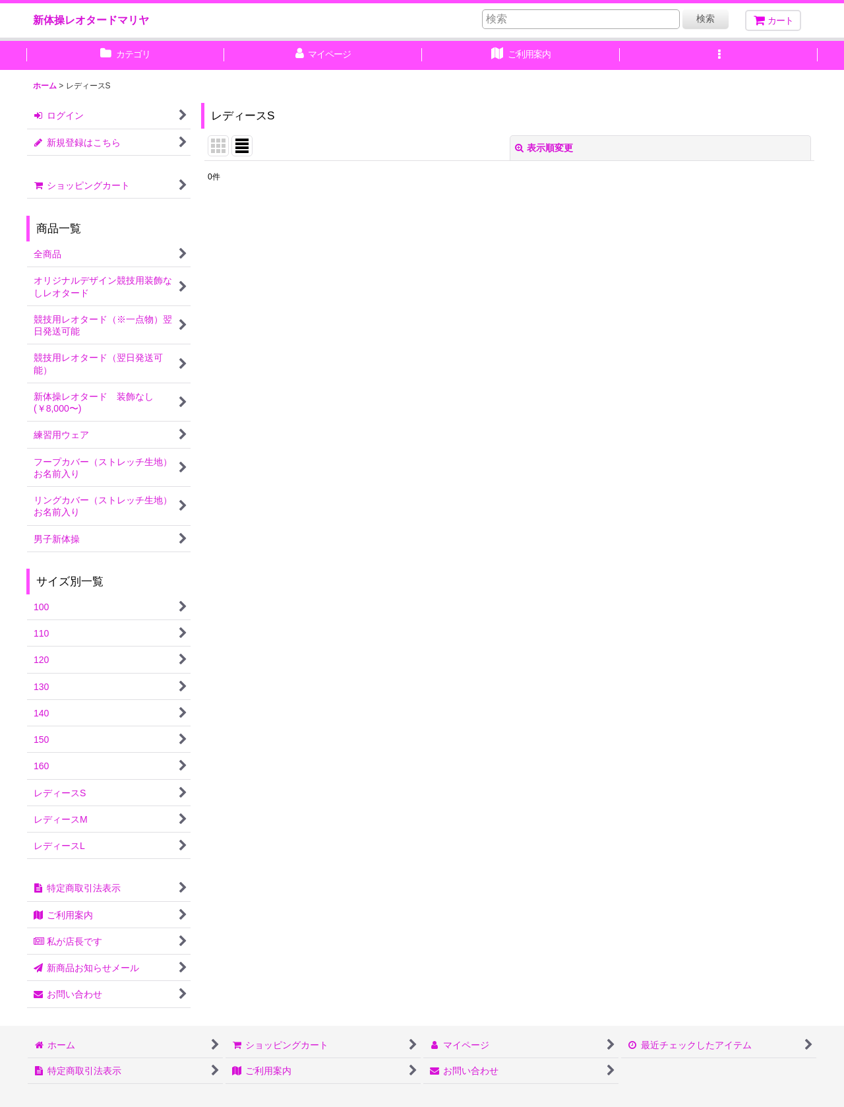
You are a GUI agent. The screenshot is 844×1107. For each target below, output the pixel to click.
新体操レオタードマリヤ (91, 20)
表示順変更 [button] (544, 147)
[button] (719, 55)
